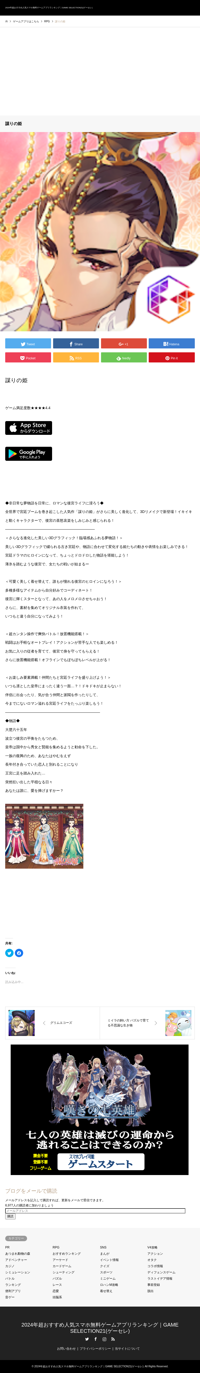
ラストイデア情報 (159, 1278)
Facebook (95, 1339)
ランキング (13, 1285)
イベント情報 (109, 1260)
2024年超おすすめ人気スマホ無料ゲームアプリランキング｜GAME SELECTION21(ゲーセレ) (88, 1366)
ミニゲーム (108, 1278)
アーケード (60, 1260)
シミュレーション (17, 1272)
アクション (155, 1253)
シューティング (63, 1272)
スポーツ (106, 1272)
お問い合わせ (66, 1348)
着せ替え (106, 1291)
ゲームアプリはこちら (26, 21)
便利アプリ (13, 1291)
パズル (57, 1278)
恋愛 (56, 1291)
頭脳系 (57, 1297)
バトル (10, 1278)
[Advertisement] (100, 76)
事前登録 (153, 1285)
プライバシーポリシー (95, 1348)
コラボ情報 (155, 1266)
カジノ (10, 1266)
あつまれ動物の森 (17, 1253)
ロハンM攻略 (109, 1285)
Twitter (87, 1339)
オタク (152, 1260)
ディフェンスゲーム (161, 1272)
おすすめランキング (67, 1253)
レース (57, 1285)
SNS (103, 1247)
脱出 (150, 1291)
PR (7, 1247)
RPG (56, 1247)
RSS (113, 1339)
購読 (10, 1216)
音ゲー (10, 1297)
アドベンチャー (16, 1260)
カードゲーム (62, 1266)
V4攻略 (152, 1247)
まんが (104, 1253)
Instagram (104, 1339)
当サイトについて (127, 1348)
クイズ (104, 1266)
